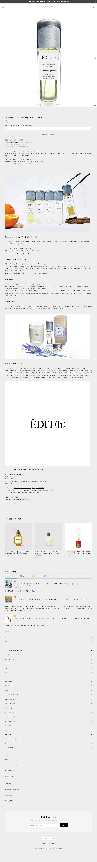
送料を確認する (23, 146)
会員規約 (60, 848)
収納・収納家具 (14, 681)
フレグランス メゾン (11, 659)
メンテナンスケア (10, 717)
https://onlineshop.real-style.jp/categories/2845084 (26, 492)
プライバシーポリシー (40, 848)
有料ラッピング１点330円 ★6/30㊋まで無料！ (18, 125)
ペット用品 (8, 725)
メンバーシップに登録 (12, 142)
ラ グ (7, 686)
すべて (11, 576)
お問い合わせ (9, 783)
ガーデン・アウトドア (11, 694)
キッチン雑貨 (14, 708)
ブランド (7, 730)
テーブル (7, 672)
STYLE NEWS (9, 748)
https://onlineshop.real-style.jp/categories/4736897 (29, 488)
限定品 (7, 641)
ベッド (7, 677)
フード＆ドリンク (10, 721)
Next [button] (95, 58)
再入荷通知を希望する (48, 134)
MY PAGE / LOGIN (11, 778)
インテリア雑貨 (14, 699)
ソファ (10, 663)
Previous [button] (2, 58)
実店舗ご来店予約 (10, 795)
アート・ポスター (14, 703)
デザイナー (8, 734)
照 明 (7, 690)
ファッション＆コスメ (11, 712)
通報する (16, 503)
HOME (7, 759)
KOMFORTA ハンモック (12, 655)
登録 (64, 825)
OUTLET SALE (9, 646)
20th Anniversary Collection (14, 739)
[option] (48, 58)
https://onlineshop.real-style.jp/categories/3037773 (38, 490)
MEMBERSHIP (9, 776)
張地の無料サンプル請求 (12, 789)
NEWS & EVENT (10, 770)
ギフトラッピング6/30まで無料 (14, 650)
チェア (7, 668)
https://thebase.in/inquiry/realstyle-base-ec (17, 499)
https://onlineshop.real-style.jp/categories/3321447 (29, 469)
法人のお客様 (9, 801)
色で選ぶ (7, 743)
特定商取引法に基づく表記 (51, 848)
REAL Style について (11, 765)
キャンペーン (9, 637)
